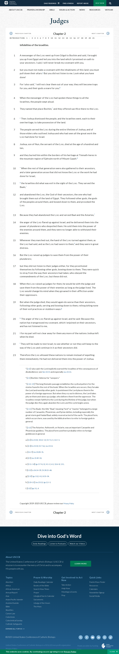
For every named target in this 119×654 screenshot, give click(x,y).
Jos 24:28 (38, 451)
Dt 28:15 (49, 469)
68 (55, 469)
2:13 (29, 427)
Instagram (105, 636)
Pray (63, 594)
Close (112, 651)
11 (56, 38)
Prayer (37, 591)
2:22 (29, 487)
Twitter (83, 636)
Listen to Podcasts (57, 543)
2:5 (28, 377)
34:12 (43, 439)
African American (13, 588)
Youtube (94, 636)
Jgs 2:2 (49, 481)
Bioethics (10, 609)
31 (45, 451)
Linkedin (100, 636)
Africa (8, 584)
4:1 (50, 463)
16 (74, 38)
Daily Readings (50, 3)
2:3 (28, 368)
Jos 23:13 (68, 371)
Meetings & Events (70, 591)
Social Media (95, 595)
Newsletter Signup (97, 591)
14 (67, 38)
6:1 (56, 463)
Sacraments (39, 598)
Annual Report (12, 591)
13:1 (68, 463)
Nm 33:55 (46, 371)
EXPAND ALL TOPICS (14, 628)
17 (78, 38)
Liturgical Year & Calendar (45, 595)
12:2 (61, 439)
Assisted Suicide (13, 602)
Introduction (17, 38)
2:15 (30, 469)
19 (86, 38)
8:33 (47, 475)
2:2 (29, 439)
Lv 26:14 (36, 469)
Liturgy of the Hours (43, 602)
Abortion (10, 581)
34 (52, 475)
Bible (8, 605)
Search (110, 2)
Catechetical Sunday (15, 619)
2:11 (29, 408)
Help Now (100, 3)
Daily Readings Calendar (59, 3)
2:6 (29, 451)
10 (52, 38)
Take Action (66, 584)
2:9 (29, 457)
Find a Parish (68, 3)
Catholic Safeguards (15, 623)
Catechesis (11, 616)
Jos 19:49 (36, 457)
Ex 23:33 (36, 445)
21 (93, 38)
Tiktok (111, 636)
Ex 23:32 (36, 439)
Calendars (94, 588)
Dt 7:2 (53, 439)
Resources (94, 584)
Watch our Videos (76, 543)
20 (90, 38)
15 (71, 38)
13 (63, 38)
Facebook (88, 636)
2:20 (30, 481)
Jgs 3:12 (37, 475)
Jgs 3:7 (40, 463)
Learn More (81, 563)
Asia (8, 595)
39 (42, 469)
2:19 (30, 475)
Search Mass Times (42, 588)
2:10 (29, 383)
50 (43, 457)
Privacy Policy (69, 503)
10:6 (61, 463)
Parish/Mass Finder (98, 581)
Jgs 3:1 (36, 487)
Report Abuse (82, 3)
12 (59, 38)
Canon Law (10, 612)
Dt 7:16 (44, 445)
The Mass (38, 605)
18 (82, 38)
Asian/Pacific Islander (15, 598)
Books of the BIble (42, 584)
